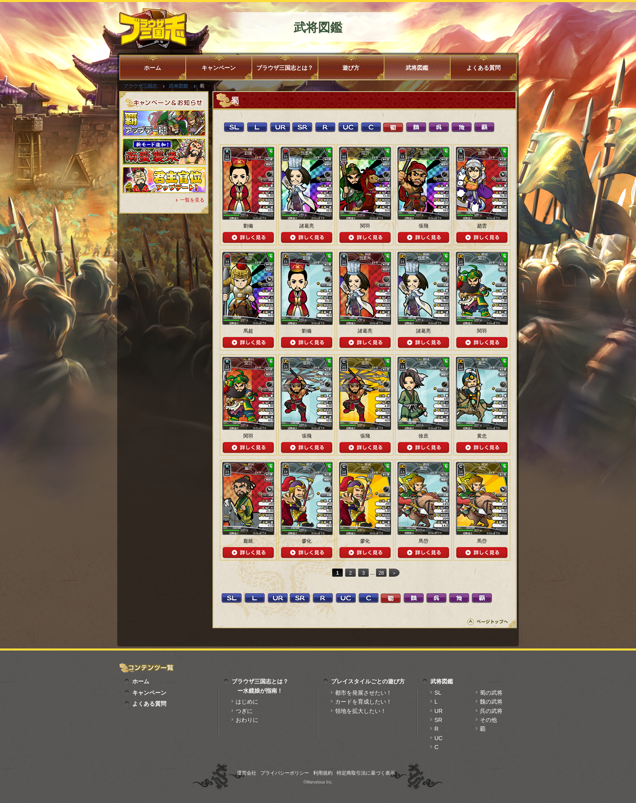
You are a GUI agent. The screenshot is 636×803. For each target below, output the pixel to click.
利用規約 (323, 773)
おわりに (247, 720)
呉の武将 (491, 711)
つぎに (244, 711)
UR (438, 711)
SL (437, 692)
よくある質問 (483, 67)
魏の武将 (491, 701)
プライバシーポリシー (284, 773)
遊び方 (350, 67)
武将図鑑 (417, 67)
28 (381, 573)
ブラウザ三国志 (140, 86)
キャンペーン (219, 67)
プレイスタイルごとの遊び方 (368, 681)
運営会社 (246, 773)
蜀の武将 (491, 692)
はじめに (247, 701)
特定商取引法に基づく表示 (366, 773)
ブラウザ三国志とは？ (284, 67)
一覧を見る (192, 200)
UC (438, 738)
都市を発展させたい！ (363, 692)
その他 (488, 720)
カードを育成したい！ (363, 701)
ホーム (152, 67)
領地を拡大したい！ (360, 711)
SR (438, 720)
